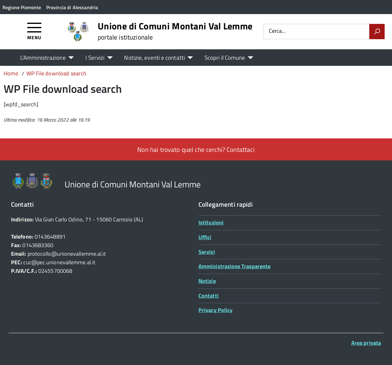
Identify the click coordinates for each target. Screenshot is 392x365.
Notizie (207, 281)
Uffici (205, 237)
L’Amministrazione (43, 57)
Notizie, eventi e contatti (154, 57)
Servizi (206, 252)
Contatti (208, 296)
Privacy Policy (215, 310)
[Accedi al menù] (34, 31)
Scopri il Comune (225, 57)
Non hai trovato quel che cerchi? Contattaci (195, 149)
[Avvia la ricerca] (377, 31)
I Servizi (95, 57)
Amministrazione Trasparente (234, 266)
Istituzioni (211, 222)
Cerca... (277, 31)
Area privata (366, 343)
